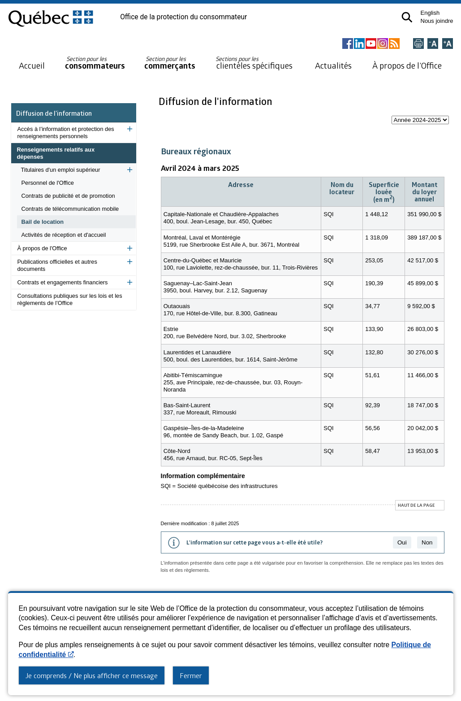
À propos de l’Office (407, 65)
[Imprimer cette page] (418, 44)
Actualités (333, 65)
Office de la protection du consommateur (183, 17)
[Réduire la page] (432, 44)
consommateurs (95, 63)
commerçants (169, 63)
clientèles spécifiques (254, 63)
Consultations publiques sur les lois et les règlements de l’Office (69, 299)
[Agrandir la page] (447, 44)
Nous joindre (437, 20)
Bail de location (43, 221)
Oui (402, 542)
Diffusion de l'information (54, 113)
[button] (407, 17)
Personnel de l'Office (48, 182)
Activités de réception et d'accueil (64, 234)
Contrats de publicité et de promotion (68, 195)
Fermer (191, 675)
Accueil (32, 65)
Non (427, 542)
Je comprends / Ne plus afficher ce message (92, 675)
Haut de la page (416, 505)
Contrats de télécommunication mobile (70, 208)
